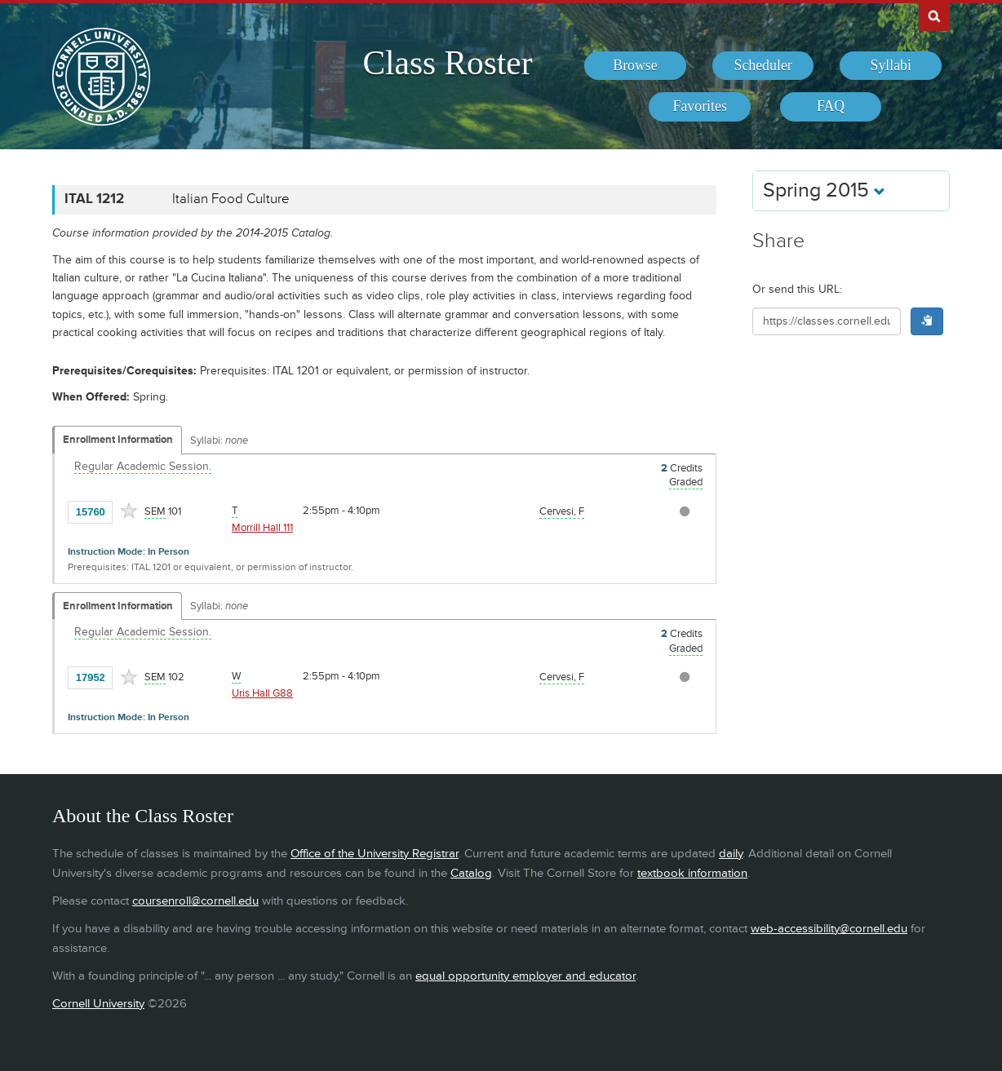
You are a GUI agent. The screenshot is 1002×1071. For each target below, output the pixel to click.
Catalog (471, 873)
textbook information (692, 873)
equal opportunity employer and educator (525, 976)
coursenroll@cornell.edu (195, 901)
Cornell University (98, 1003)
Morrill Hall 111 (262, 527)
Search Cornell (934, 15)
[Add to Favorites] (129, 511)
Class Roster (447, 63)
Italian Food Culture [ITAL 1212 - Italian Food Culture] (231, 199)
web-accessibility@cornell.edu (829, 928)
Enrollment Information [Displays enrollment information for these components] (118, 439)
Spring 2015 (824, 190)
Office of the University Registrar (374, 853)
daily (731, 853)
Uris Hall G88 (262, 693)
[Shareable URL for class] (826, 321)
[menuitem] (635, 66)
